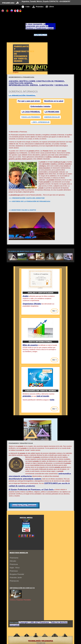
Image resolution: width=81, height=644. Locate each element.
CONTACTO (40, 34)
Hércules (13, 561)
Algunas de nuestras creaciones (24, 251)
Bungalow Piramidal (17, 574)
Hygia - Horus (15, 567)
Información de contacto (22, 588)
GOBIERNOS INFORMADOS (23, 91)
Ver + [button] (54, 311)
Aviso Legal (14, 622)
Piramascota (14, 581)
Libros (50, 7)
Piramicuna (14, 564)
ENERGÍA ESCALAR (52, 117)
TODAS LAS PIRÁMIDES (30, 117)
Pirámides (37, 7)
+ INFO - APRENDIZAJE (40, 122)
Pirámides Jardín (16, 577)
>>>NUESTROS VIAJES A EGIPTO (22, 210)
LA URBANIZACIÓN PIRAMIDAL (22, 95)
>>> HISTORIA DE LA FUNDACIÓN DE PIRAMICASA (29, 201)
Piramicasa (14, 571)
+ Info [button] (26, 7)
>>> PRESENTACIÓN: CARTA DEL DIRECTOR (26, 198)
